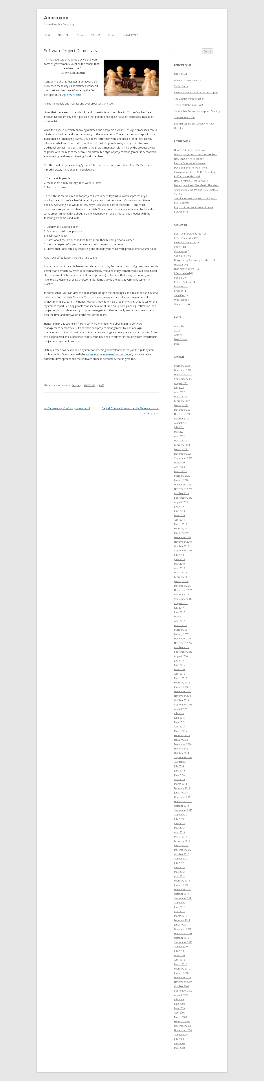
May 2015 (179, 722)
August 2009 (181, 995)
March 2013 (180, 836)
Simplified (179, 295)
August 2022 (181, 383)
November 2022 (183, 374)
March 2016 (180, 678)
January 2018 (181, 581)
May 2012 (179, 871)
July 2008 (179, 1039)
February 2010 (182, 968)
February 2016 (182, 682)
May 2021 (179, 431)
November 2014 (183, 748)
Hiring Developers (184, 268)
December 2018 (182, 537)
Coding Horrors (182, 255)
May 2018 (179, 563)
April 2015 (179, 726)
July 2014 (179, 766)
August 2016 (181, 656)
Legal (111, 34)
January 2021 (181, 449)
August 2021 (181, 423)
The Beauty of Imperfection (189, 98)
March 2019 (180, 524)
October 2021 (181, 418)
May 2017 (179, 616)
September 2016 (183, 651)
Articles (95, 34)
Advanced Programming (187, 80)
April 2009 (179, 1012)
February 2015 (182, 735)
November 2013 (183, 801)
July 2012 (179, 863)
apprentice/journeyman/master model (108, 354)
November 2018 (183, 541)
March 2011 (180, 915)
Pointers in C (181, 286)
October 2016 (181, 647)
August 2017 (181, 603)
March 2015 (180, 731)
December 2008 (182, 1025)
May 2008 (179, 1047)
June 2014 (179, 770)
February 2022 (182, 401)
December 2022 (182, 370)
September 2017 (183, 599)
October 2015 (181, 700)
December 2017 (182, 585)
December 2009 (182, 977)
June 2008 (179, 1043)
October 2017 (181, 594)
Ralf (101, 385)
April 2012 (179, 876)
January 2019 (181, 533)
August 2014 (181, 761)
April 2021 (179, 436)
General (178, 264)
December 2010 (182, 929)
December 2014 (182, 744)
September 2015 (183, 704)
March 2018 (180, 572)
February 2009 (182, 1021)
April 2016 (179, 673)
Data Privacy (130, 34)
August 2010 (181, 946)
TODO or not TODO (184, 117)
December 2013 (182, 797)
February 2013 (182, 841)
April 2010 (179, 959)
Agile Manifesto (71, 94)
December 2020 (182, 453)
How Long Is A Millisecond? (188, 158)
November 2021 (183, 414)
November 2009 (183, 981)
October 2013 (181, 805)
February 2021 (182, 445)
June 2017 (179, 612)
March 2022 (180, 396)
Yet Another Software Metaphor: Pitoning (197, 111)
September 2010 (183, 942)
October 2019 (181, 493)
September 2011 (183, 898)
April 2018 (179, 568)
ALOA (80, 34)
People (76, 385)
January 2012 (181, 885)
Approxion (56, 17)
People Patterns (183, 282)
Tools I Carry (181, 86)
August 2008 (181, 1034)
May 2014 (179, 775)
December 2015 (182, 691)
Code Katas (180, 251)
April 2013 (179, 832)
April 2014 (179, 779)
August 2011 (181, 902)
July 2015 (179, 713)
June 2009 (179, 1003)
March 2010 (180, 964)
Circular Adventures (185, 242)
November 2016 (183, 643)
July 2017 (179, 607)
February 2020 (182, 475)
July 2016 (179, 660)
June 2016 (179, 665)
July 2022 (179, 387)
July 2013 (179, 819)
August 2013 (181, 814)
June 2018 (179, 559)
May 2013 (179, 827)
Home (47, 34)
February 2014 (182, 788)
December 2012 (182, 849)
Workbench (180, 304)
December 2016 (182, 638)
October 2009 (181, 986)
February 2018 (182, 577)
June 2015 (179, 717)
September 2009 (183, 990)
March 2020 (180, 471)
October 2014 (181, 753)
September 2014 (183, 757)
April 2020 (179, 467)
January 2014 (181, 792)
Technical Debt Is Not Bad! (188, 105)
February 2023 (182, 365)
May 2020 (179, 462)
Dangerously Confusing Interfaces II (67, 408)
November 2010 (183, 933)
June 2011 (179, 907)
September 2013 (183, 810)
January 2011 (181, 924)
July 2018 (179, 555)
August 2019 (181, 502)
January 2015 (181, 739)
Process (178, 290)
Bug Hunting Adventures (187, 233)
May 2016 (179, 669)
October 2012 (181, 854)
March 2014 (180, 783)
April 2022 (179, 392)
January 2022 (181, 405)
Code (177, 246)
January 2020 (181, 480)
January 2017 (181, 634)
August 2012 (181, 858)
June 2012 (179, 867)
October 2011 (181, 893)
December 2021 (182, 409)
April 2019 (179, 519)
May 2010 (179, 955)
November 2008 (183, 1030)
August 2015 (181, 709)
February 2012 (182, 880)
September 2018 (183, 550)
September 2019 (183, 497)
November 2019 (183, 489)
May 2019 (179, 515)
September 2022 (183, 379)
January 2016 (181, 687)
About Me (63, 34)
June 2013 (179, 823)
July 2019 (179, 506)
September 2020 (183, 458)
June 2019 (179, 511)
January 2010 (181, 973)
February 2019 (182, 528)
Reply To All (180, 73)
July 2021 (179, 427)
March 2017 (180, 625)
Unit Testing (180, 299)
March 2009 (180, 1017)
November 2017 (183, 590)
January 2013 (181, 845)
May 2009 (179, 1008)
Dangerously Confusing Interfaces (193, 260)
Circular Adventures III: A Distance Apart (196, 92)
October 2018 (181, 546)
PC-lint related (182, 273)
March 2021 (180, 440)
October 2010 (181, 937)
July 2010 (179, 951)
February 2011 (182, 920)
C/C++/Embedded (184, 238)
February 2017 (182, 629)
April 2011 (179, 911)
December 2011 (182, 889)
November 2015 (183, 695)
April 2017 (179, 621)
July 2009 (179, 999)
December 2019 (182, 484)
